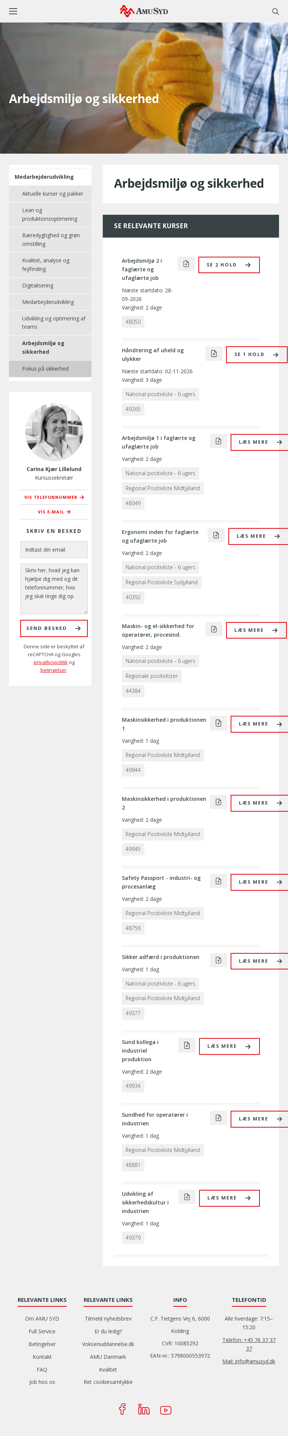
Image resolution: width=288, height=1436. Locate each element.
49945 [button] (133, 849)
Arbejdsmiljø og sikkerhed (43, 347)
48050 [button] (133, 321)
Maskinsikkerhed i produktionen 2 (164, 803)
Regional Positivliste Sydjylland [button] (162, 582)
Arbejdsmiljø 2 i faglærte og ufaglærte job (142, 269)
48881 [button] (133, 1164)
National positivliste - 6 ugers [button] (160, 394)
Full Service (42, 1331)
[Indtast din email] (54, 549)
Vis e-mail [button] (51, 512)
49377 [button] (133, 1013)
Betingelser (42, 1344)
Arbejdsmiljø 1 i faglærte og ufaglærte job (158, 442)
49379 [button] (133, 1237)
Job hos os (42, 1381)
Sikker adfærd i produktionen (161, 956)
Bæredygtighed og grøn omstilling (51, 239)
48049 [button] (133, 503)
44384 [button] (133, 690)
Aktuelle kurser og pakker (52, 193)
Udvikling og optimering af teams (54, 323)
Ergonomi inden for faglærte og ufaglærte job (160, 536)
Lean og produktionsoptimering (49, 214)
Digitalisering (37, 285)
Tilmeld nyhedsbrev (108, 1318)
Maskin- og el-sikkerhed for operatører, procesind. (158, 630)
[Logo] (144, 10)
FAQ (42, 1369)
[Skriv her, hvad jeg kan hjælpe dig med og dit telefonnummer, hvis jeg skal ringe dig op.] (54, 589)
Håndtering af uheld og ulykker (153, 354)
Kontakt (42, 1356)
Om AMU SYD (42, 1318)
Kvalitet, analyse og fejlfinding (45, 264)
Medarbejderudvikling (44, 176)
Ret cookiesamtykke (108, 1381)
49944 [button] (133, 769)
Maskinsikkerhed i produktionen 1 (164, 724)
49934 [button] (133, 1085)
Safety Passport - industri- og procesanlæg (161, 882)
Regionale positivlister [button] (152, 675)
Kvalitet (108, 1369)
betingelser (53, 670)
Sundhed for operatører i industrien (155, 1119)
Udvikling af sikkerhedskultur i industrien (145, 1202)
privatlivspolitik (51, 662)
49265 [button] (133, 409)
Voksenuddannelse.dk (108, 1344)
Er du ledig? (108, 1331)
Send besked (46, 628)
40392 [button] (133, 597)
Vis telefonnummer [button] (51, 497)
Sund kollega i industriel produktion (140, 1050)
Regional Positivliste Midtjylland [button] (163, 488)
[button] (64, 11)
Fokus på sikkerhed (45, 368)
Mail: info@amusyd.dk (248, 1361)
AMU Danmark (108, 1356)
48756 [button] (133, 928)
